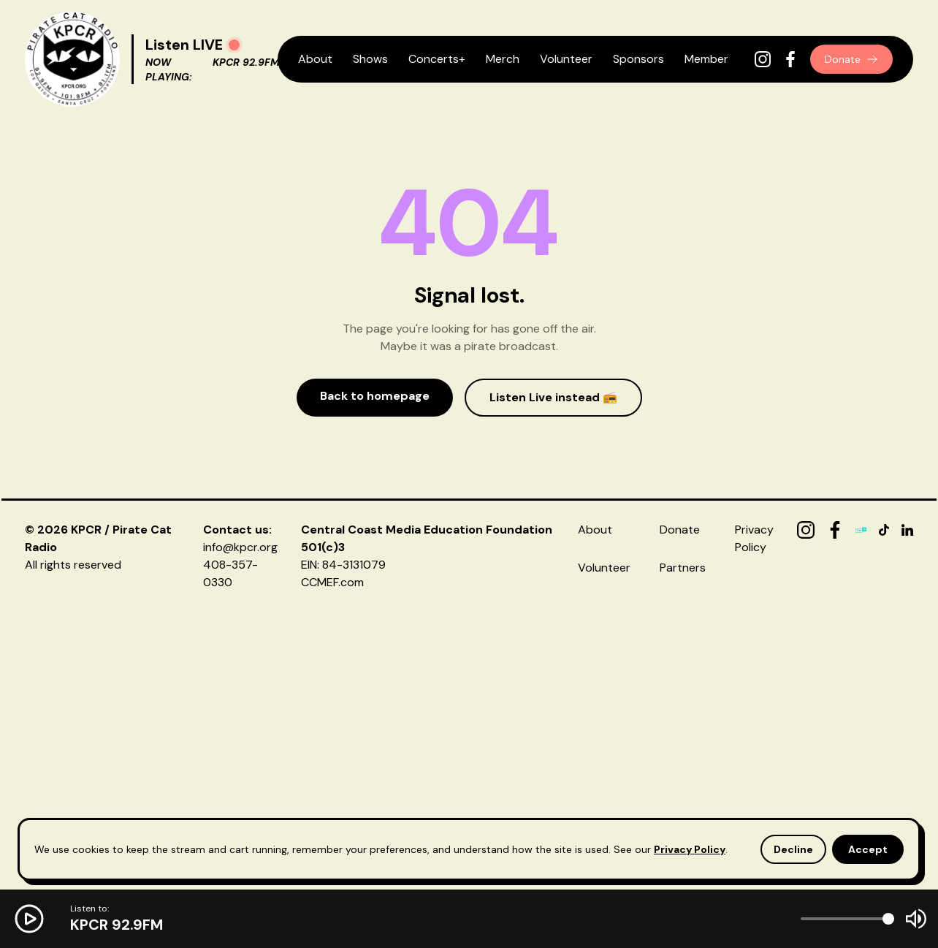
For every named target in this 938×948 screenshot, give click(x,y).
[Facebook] (790, 59)
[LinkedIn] (907, 530)
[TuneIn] (861, 530)
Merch (502, 59)
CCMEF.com (332, 582)
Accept (868, 849)
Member (706, 59)
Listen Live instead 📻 (553, 397)
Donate (851, 59)
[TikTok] (884, 530)
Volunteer (566, 59)
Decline (793, 849)
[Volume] (847, 918)
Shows (370, 59)
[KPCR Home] (72, 59)
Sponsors (638, 59)
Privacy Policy (689, 849)
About (315, 59)
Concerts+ (436, 59)
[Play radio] (234, 44)
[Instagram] (763, 59)
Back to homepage (375, 395)
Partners (683, 567)
